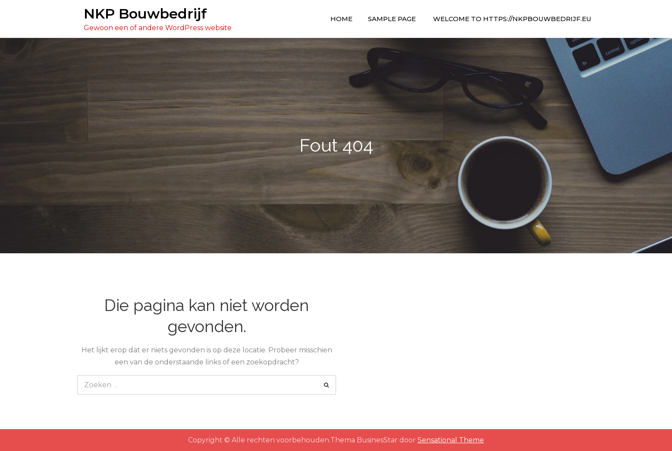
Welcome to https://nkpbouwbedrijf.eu (512, 19)
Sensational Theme (451, 440)
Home (341, 19)
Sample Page (392, 19)
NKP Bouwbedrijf (145, 13)
